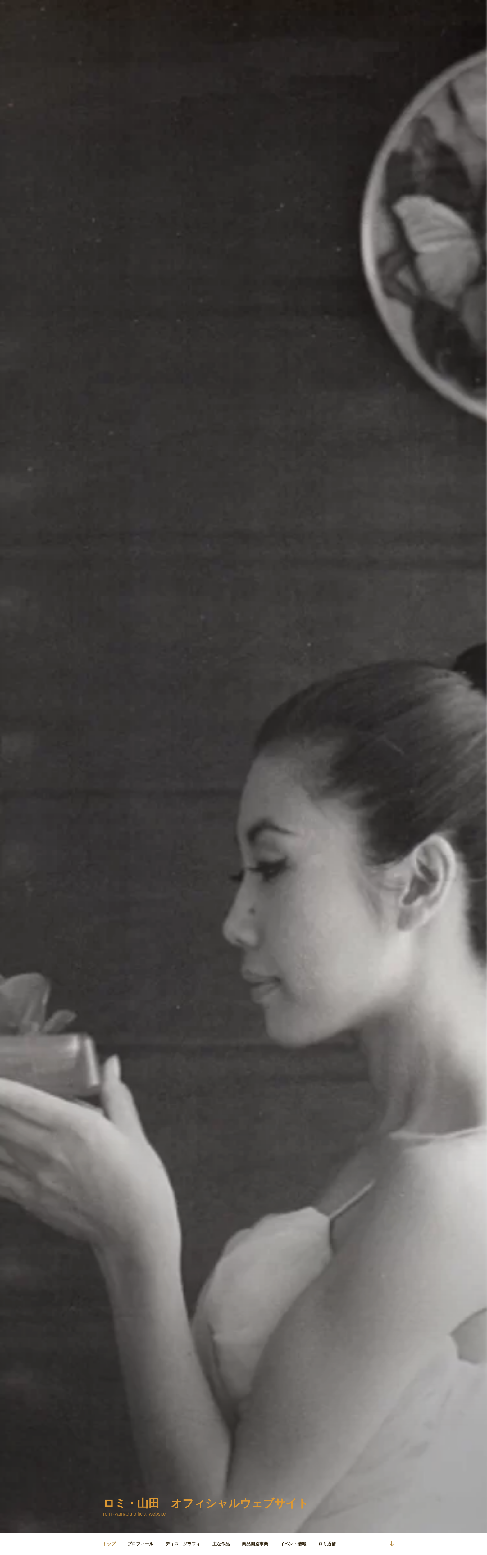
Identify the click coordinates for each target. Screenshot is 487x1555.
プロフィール (140, 1543)
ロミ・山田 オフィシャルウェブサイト (206, 1503)
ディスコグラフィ (183, 1543)
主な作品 (221, 1543)
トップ (109, 1543)
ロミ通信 (327, 1543)
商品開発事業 (255, 1543)
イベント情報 (293, 1543)
